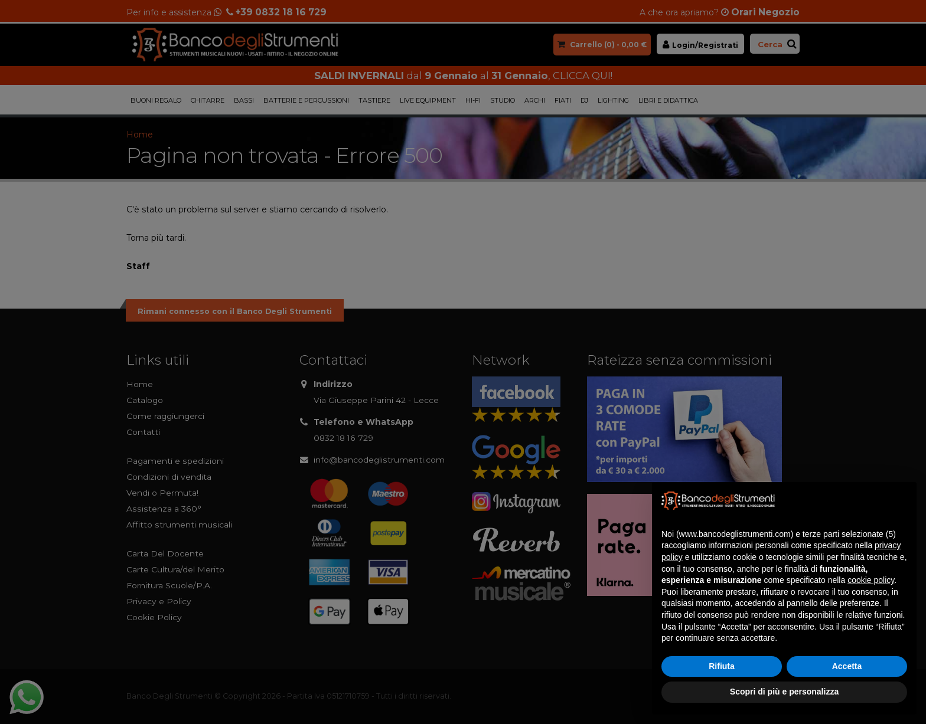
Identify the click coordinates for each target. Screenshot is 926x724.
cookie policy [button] (870, 580)
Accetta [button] (847, 666)
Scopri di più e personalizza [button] (784, 691)
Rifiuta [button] (722, 666)
